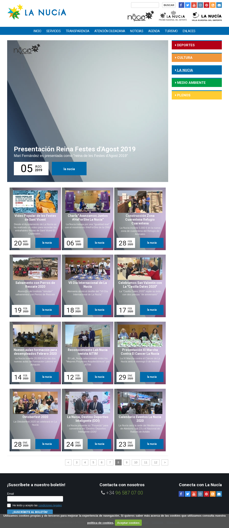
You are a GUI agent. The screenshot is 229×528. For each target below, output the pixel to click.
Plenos (183, 95)
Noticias (136, 31)
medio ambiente (191, 83)
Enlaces (189, 31)
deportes (185, 45)
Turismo (171, 31)
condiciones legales (50, 505)
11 (145, 462)
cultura (184, 58)
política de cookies (100, 522)
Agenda (154, 31)
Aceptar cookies (128, 522)
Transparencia (77, 31)
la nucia (69, 169)
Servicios (53, 31)
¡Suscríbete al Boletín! (30, 512)
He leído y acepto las (37, 505)
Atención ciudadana (109, 31)
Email (10, 493)
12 (155, 462)
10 (135, 462)
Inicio (37, 31)
